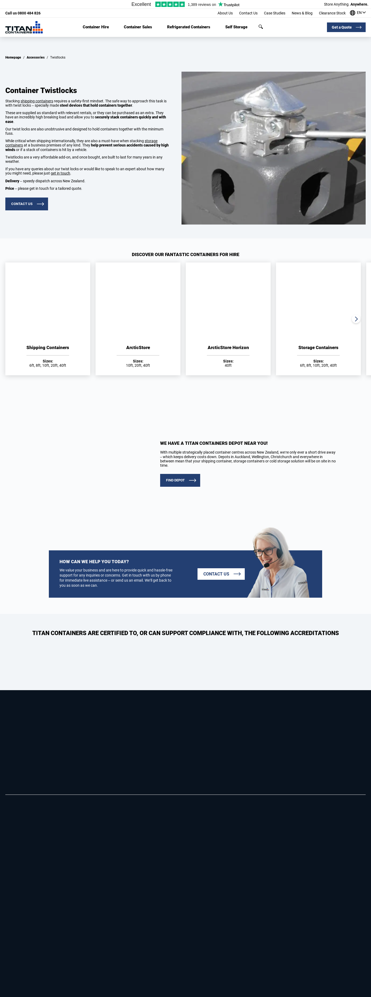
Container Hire (96, 27)
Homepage (13, 57)
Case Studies (274, 13)
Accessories (36, 57)
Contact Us (248, 13)
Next (356, 319)
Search (260, 26)
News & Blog (302, 13)
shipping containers (37, 101)
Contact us (22, 204)
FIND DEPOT (175, 480)
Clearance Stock (332, 13)
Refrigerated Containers (188, 27)
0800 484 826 (23, 13)
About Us (225, 13)
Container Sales (138, 27)
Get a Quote (342, 27)
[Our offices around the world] (358, 13)
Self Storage (236, 27)
